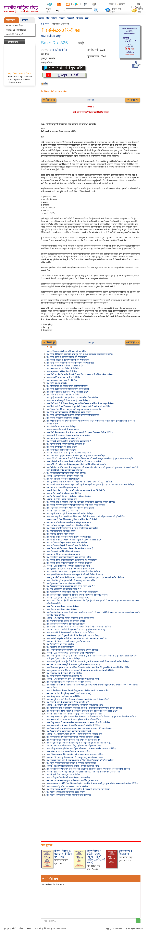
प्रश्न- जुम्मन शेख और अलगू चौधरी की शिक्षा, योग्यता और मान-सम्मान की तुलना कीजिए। (79, 482)
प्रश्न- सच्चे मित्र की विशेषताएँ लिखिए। (60, 647)
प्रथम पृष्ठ (90, 100)
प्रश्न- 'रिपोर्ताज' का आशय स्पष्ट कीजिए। (61, 426)
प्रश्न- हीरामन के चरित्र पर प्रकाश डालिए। (61, 531)
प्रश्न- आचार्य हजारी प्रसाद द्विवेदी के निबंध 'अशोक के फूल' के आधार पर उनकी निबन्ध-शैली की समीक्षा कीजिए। (88, 661)
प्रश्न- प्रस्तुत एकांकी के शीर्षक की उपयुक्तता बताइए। (66, 624)
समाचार (61, 18)
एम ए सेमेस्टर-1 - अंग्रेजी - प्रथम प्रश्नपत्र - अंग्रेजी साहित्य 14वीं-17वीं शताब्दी (96, 857)
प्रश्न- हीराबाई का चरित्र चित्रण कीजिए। (61, 534)
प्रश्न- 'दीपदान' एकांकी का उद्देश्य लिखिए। (62, 609)
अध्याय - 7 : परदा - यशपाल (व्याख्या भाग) (62, 511)
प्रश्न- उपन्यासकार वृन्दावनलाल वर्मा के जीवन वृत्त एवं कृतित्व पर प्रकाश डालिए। (76, 455)
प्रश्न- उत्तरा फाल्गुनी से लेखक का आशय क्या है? (64, 676)
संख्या (80, 43)
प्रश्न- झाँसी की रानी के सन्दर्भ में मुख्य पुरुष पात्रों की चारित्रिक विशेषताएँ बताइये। (76, 464)
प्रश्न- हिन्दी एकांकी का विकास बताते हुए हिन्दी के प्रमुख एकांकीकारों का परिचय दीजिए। (79, 406)
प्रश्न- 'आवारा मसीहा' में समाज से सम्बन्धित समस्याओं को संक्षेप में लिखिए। (73, 725)
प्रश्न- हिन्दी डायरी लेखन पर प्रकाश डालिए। (62, 447)
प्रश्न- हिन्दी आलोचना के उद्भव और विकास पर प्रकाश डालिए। (69, 412)
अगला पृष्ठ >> (132, 99)
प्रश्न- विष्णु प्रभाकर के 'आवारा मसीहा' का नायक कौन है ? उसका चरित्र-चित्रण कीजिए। (79, 722)
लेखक (111, 4)
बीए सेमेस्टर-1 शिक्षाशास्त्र (125, 852)
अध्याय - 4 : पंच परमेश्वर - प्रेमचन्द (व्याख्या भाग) (65, 476)
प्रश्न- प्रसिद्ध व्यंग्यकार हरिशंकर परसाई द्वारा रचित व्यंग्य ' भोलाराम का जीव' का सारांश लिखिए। (81, 748)
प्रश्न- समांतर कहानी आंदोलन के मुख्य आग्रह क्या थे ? (66, 444)
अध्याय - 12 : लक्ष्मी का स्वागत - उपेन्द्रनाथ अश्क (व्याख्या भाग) (70, 618)
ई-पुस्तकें (25, 20)
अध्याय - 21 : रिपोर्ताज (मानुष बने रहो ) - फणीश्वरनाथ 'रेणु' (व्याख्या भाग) (74, 734)
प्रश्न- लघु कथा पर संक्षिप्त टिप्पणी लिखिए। (62, 371)
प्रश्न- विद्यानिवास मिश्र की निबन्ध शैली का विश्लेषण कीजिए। (69, 682)
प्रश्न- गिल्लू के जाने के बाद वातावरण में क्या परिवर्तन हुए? (68, 702)
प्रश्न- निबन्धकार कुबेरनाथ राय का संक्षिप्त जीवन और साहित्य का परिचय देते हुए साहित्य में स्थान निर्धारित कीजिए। (88, 667)
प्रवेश (86, 18)
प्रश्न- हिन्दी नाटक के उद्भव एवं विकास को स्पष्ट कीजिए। (67, 357)
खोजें (47, 18)
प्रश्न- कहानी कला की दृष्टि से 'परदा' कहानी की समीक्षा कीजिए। (70, 513)
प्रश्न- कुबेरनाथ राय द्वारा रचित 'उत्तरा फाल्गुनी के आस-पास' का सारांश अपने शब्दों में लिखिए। (81, 670)
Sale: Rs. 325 (54, 42)
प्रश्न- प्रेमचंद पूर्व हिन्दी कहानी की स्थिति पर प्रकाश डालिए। (68, 392)
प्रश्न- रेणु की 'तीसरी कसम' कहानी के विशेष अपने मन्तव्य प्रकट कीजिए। (73, 528)
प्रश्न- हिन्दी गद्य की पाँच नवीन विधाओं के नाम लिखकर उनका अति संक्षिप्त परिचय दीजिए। (80, 374)
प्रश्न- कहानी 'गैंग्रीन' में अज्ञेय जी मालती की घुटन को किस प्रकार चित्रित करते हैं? (76, 505)
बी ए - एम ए (45, 24)
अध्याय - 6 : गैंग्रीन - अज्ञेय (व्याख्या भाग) (62, 499)
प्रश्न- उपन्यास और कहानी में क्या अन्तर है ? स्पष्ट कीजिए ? (68, 400)
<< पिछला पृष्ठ (49, 99)
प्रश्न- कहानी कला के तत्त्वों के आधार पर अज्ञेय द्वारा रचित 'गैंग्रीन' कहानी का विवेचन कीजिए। (81, 502)
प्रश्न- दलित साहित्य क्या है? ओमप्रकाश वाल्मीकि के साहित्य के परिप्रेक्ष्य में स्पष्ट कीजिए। (79, 789)
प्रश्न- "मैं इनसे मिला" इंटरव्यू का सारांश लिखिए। (64, 774)
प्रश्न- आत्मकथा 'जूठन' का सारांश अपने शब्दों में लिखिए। (67, 786)
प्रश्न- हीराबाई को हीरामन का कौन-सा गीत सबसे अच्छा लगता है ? (71, 548)
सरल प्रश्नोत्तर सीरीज (58, 50)
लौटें (45, 83)
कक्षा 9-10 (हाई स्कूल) (14, 34)
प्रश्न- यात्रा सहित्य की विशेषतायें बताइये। (61, 450)
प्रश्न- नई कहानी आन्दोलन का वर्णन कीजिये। (63, 395)
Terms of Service (59, 928)
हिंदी (139, 4)
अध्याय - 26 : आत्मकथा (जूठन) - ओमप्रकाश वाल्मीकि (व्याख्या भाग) (72, 780)
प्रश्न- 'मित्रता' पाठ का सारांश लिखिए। (60, 644)
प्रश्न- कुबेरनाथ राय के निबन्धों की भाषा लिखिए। (64, 673)
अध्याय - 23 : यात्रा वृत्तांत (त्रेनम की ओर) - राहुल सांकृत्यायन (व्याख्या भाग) (75, 757)
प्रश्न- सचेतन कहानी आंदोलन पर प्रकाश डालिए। (64, 438)
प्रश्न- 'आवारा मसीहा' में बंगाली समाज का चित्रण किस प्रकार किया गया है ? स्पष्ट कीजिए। (79, 728)
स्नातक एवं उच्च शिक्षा (14, 25)
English (138, 7)
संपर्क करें (70, 18)
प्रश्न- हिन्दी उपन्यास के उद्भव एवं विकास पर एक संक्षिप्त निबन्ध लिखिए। (73, 397)
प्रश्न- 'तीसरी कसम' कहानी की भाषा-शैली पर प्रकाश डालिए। (69, 537)
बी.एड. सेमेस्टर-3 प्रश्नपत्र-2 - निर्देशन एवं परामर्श (63, 854)
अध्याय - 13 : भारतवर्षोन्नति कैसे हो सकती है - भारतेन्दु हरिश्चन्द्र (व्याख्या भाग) (76, 629)
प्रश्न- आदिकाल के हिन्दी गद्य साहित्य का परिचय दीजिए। (67, 351)
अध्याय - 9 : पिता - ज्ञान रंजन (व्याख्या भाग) (63, 554)
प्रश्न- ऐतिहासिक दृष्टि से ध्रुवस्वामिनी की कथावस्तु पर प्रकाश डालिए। (71, 580)
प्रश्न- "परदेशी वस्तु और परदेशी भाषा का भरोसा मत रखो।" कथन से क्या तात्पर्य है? (77, 638)
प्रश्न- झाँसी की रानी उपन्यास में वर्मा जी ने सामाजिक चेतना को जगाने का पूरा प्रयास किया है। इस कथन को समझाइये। (90, 458)
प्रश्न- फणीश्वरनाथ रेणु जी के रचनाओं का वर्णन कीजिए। (67, 545)
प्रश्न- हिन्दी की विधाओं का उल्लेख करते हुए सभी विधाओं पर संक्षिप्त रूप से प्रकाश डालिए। (80, 354)
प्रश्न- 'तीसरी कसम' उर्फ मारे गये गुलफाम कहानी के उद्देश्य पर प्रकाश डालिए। (74, 540)
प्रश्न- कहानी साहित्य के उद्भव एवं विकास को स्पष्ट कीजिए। (68, 360)
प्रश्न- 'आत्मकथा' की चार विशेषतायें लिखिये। (63, 368)
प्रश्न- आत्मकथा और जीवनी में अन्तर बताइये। (63, 429)
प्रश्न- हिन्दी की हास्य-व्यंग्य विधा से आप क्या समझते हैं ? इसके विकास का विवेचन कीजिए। (80, 432)
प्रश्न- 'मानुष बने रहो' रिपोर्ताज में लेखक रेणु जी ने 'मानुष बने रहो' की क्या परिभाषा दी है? (79, 743)
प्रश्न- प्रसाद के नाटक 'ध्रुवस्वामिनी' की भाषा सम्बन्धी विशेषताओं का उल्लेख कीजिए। (77, 595)
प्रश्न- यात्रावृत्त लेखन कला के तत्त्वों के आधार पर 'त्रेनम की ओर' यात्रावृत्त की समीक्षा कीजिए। (80, 760)
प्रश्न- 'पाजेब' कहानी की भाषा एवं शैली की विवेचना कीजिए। (69, 496)
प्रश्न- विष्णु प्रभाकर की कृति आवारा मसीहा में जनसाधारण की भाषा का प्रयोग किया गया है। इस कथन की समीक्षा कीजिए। (91, 716)
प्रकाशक (122, 4)
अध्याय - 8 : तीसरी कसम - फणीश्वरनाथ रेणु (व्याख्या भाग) (69, 522)
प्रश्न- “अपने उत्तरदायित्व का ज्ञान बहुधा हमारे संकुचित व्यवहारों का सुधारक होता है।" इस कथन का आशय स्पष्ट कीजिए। (90, 484)
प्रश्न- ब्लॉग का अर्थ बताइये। (57, 383)
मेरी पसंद (79, 18)
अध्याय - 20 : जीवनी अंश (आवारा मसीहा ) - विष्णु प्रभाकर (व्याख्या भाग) (74, 714)
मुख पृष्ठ (41, 18)
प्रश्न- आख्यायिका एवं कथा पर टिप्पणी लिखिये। (64, 377)
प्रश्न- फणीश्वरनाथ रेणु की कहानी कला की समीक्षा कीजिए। (68, 525)
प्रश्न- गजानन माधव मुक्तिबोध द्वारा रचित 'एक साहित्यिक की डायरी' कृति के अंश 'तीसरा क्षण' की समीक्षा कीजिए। (88, 769)
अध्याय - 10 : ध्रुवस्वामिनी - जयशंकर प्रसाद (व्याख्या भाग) (68, 566)
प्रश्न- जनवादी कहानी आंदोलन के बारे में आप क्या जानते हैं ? (69, 441)
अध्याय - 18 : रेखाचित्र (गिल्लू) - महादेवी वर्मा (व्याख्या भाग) (69, 693)
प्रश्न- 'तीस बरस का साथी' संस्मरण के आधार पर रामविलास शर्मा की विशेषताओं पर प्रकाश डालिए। (82, 711)
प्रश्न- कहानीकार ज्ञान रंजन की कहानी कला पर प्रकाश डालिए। (69, 557)
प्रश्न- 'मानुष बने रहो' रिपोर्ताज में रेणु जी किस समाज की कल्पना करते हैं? (73, 740)
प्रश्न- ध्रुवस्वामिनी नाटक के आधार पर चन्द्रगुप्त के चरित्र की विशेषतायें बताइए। (75, 574)
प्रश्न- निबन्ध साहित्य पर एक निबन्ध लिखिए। (63, 418)
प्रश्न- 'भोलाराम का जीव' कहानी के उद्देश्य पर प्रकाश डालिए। (68, 751)
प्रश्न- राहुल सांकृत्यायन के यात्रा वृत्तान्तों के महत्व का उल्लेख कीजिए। (72, 763)
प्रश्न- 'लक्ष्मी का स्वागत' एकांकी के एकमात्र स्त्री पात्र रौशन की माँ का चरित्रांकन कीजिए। (79, 627)
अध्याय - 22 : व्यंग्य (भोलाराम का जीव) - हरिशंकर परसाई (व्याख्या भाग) (74, 745)
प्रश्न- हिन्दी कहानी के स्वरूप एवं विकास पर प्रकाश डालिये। (68, 389)
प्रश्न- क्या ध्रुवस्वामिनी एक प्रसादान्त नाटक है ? (64, 589)
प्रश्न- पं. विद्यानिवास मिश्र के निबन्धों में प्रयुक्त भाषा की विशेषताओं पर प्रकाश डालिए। (78, 690)
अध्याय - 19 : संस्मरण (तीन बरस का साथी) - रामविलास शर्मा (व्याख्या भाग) (75, 705)
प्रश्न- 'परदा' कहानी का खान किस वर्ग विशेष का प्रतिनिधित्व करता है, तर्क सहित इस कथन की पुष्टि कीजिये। (86, 516)
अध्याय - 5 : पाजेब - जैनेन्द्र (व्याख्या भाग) (62, 487)
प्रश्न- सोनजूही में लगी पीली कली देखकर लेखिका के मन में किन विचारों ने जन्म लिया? (78, 699)
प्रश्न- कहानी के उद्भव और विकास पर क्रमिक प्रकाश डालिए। (68, 435)
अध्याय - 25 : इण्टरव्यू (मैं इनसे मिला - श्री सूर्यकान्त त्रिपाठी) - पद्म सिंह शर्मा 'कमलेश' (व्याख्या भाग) (83, 772)
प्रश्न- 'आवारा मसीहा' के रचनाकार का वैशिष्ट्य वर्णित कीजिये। (69, 731)
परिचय (54, 18)
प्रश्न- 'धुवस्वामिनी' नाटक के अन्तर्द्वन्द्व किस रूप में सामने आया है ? (71, 586)
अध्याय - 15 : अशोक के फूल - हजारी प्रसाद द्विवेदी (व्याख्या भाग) (71, 653)
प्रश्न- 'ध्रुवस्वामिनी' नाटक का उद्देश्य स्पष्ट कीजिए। (64, 583)
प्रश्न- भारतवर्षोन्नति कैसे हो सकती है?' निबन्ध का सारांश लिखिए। (70, 632)
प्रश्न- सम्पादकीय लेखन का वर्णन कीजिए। (62, 380)
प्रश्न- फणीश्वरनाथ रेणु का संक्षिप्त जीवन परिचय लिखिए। (67, 542)
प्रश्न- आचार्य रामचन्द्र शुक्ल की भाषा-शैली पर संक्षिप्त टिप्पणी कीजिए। (72, 650)
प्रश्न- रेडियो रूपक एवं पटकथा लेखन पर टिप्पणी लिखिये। (67, 386)
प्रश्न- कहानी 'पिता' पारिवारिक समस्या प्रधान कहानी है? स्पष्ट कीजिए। (72, 560)
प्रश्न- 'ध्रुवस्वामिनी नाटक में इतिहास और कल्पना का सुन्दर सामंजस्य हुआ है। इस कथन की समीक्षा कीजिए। (85, 577)
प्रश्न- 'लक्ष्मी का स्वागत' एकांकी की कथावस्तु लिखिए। (66, 621)
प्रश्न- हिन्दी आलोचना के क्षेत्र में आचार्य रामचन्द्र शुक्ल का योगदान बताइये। (73, 415)
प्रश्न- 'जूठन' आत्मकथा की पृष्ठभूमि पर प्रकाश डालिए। (66, 792)
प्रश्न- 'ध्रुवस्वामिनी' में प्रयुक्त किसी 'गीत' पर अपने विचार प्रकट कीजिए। (72, 592)
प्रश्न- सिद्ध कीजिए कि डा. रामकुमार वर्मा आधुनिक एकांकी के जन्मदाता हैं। (74, 409)
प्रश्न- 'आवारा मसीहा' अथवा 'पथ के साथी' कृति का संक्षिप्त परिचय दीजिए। (74, 719)
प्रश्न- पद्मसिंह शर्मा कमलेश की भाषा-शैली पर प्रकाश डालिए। (68, 777)
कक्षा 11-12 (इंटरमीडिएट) (16, 30)
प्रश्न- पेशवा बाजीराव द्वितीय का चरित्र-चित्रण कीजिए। (66, 473)
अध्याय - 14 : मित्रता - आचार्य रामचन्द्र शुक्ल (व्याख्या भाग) (68, 641)
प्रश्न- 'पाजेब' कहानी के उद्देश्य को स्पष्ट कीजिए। (64, 493)
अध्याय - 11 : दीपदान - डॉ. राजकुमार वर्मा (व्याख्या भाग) (68, 598)
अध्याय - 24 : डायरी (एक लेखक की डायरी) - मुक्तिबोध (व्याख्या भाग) (73, 766)
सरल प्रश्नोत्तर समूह (51, 36)
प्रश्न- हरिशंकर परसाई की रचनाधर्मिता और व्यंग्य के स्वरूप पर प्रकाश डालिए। (75, 754)
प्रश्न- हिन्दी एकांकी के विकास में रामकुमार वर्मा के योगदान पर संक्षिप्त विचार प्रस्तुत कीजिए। (80, 403)
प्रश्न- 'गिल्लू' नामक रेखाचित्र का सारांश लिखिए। (64, 696)
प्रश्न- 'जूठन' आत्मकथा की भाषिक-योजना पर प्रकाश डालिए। (69, 795)
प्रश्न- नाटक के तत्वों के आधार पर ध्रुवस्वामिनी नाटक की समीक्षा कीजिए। (73, 571)
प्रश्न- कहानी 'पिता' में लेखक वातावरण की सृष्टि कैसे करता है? (69, 563)
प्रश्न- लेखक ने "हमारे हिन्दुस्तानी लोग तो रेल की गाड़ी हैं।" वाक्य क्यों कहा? (74, 635)
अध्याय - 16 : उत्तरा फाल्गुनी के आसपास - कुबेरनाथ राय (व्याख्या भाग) (73, 664)
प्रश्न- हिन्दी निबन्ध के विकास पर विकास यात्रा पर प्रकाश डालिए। (70, 363)
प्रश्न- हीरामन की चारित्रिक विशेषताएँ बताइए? (63, 551)
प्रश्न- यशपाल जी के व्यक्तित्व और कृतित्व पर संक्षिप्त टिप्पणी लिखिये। (72, 519)
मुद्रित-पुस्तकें (10, 20)
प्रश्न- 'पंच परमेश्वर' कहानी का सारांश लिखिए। (63, 479)
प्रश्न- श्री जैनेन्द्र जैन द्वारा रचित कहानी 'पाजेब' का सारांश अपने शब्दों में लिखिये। (76, 490)
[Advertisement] (90, 818)
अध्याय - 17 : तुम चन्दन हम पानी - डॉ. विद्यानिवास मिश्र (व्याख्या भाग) (73, 679)
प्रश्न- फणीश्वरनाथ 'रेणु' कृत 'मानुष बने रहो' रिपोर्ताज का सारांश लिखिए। (73, 737)
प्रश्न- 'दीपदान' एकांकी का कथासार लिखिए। (63, 606)
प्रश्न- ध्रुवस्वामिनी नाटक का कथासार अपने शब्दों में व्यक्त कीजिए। (71, 569)
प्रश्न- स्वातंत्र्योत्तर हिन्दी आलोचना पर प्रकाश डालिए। (65, 366)
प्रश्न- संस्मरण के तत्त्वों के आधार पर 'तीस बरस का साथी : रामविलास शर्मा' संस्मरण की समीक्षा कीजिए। (84, 708)
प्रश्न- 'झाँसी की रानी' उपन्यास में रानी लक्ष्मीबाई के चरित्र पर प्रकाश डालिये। (74, 461)
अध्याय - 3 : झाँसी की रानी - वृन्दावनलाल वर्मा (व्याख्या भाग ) (69, 453)
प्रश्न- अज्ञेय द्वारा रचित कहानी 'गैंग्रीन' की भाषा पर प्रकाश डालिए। (70, 508)
